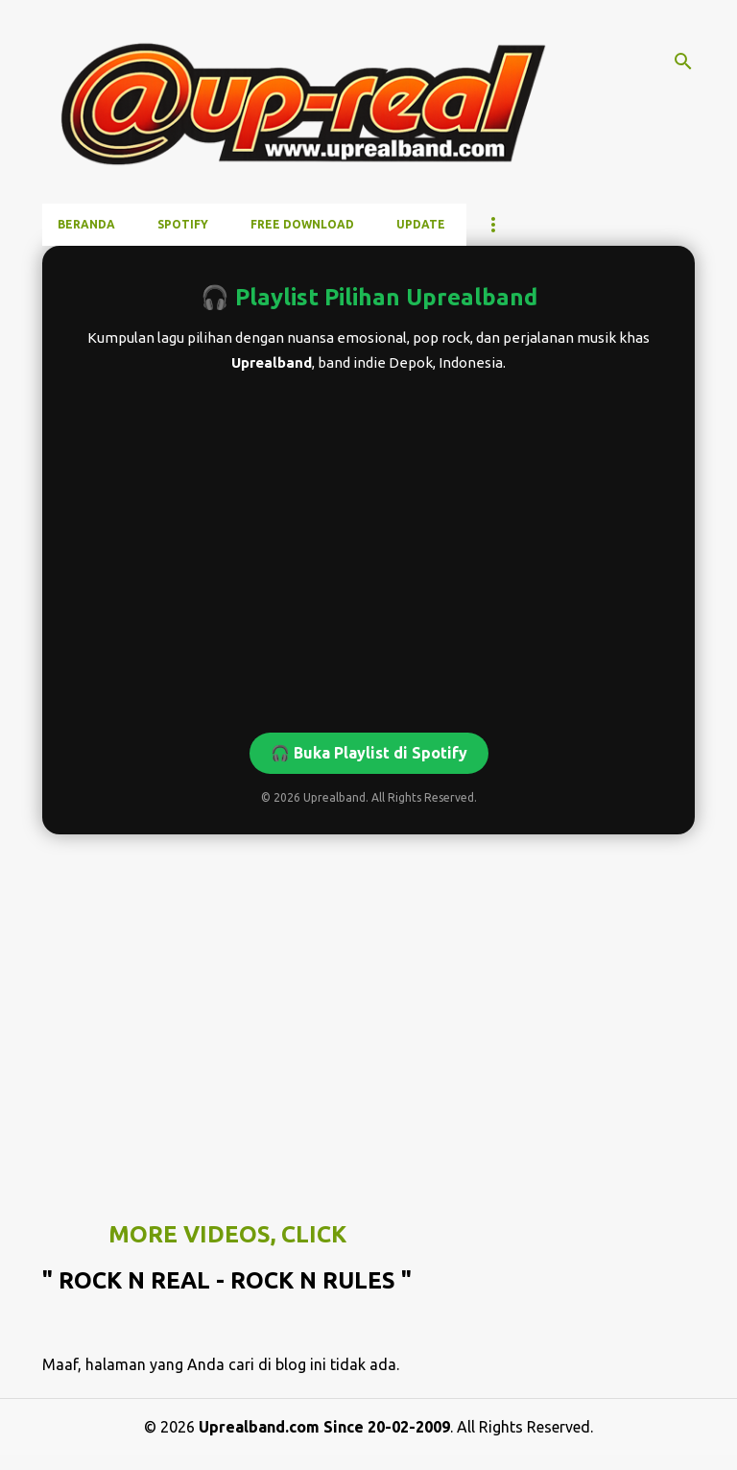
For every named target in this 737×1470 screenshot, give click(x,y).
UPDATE (420, 224)
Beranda (86, 224)
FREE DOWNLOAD (302, 224)
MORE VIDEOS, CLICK (227, 1234)
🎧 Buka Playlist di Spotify (369, 752)
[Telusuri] (683, 61)
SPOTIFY (182, 224)
